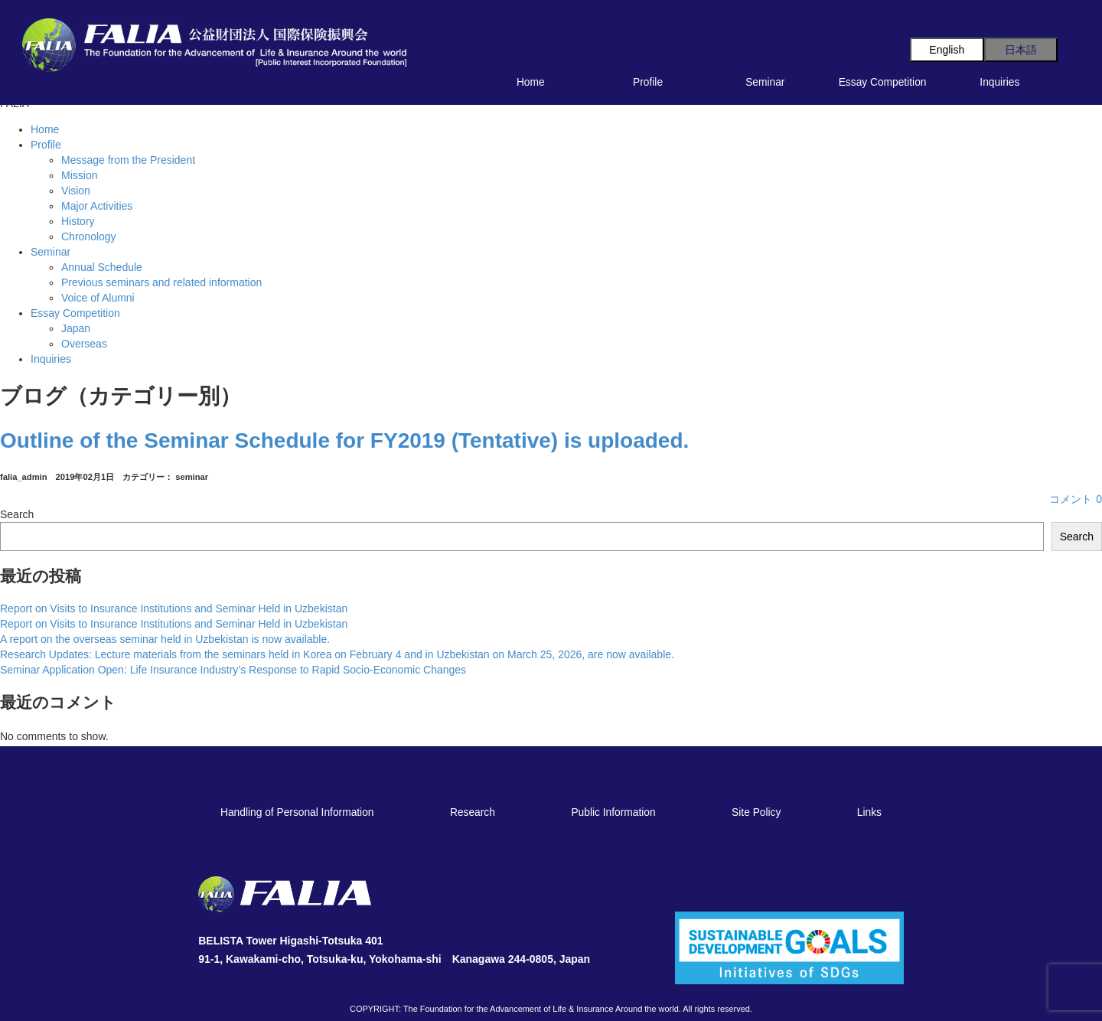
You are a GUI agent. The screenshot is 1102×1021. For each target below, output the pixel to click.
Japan (75, 328)
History (78, 221)
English (946, 50)
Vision (75, 190)
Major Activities (96, 206)
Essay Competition (883, 82)
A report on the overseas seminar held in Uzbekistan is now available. (165, 639)
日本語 (1021, 50)
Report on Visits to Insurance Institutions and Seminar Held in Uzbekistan (173, 608)
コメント (1075, 499)
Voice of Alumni (98, 298)
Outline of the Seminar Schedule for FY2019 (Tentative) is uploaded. (344, 440)
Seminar (764, 82)
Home (531, 82)
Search (17, 514)
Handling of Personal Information (296, 812)
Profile (648, 82)
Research (472, 812)
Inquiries (999, 82)
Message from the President (128, 160)
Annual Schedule (101, 267)
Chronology (88, 236)
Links (869, 812)
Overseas (84, 344)
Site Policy (756, 812)
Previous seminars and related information (161, 282)
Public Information (613, 812)
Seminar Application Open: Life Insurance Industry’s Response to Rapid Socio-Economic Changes (233, 670)
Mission (79, 175)
